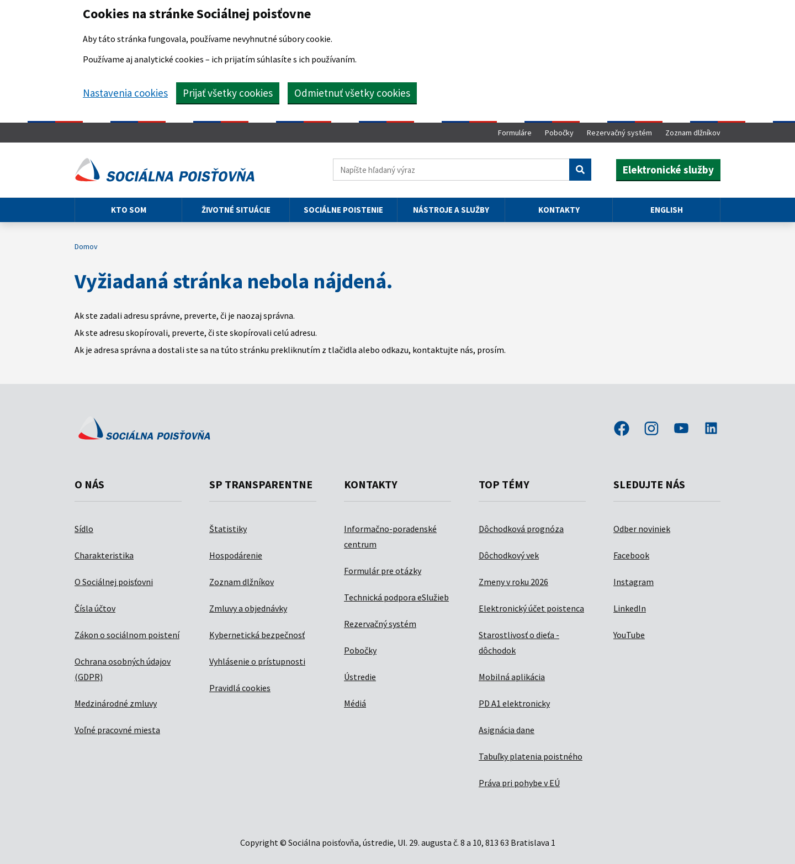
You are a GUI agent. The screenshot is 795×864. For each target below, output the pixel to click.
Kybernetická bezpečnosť (257, 634)
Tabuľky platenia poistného (530, 756)
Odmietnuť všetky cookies (352, 92)
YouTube (629, 634)
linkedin (711, 429)
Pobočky (559, 133)
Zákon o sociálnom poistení (127, 634)
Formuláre (515, 133)
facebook (621, 429)
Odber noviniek (641, 528)
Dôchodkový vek (509, 555)
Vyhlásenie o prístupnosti (257, 661)
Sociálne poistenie (343, 209)
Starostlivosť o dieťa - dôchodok (519, 642)
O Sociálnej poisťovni (114, 581)
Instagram (633, 581)
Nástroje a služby (451, 209)
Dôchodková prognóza (521, 528)
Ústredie (360, 676)
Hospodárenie (235, 555)
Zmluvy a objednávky (248, 608)
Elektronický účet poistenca (531, 608)
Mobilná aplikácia (512, 676)
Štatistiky (228, 528)
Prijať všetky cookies (228, 92)
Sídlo (84, 528)
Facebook (631, 555)
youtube (681, 429)
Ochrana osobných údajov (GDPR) (123, 669)
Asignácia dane (506, 729)
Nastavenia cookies (125, 92)
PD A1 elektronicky (514, 703)
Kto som (128, 209)
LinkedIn (629, 608)
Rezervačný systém (619, 133)
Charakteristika (104, 555)
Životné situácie (236, 209)
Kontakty (559, 209)
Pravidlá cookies (240, 687)
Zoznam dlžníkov (692, 133)
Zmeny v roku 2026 (513, 581)
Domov (86, 246)
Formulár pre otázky (382, 570)
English (666, 209)
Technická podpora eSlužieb (396, 597)
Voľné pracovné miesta (117, 729)
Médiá (355, 703)
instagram (651, 429)
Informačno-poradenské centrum (390, 536)
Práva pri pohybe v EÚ (519, 782)
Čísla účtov (95, 608)
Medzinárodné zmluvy (116, 703)
